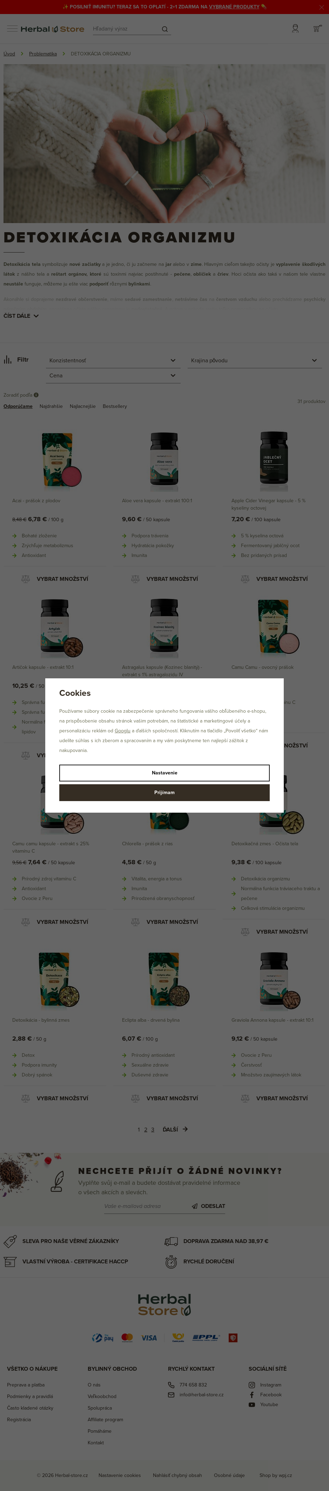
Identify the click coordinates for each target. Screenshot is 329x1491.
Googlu (122, 731)
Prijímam (164, 792)
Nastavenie (164, 773)
